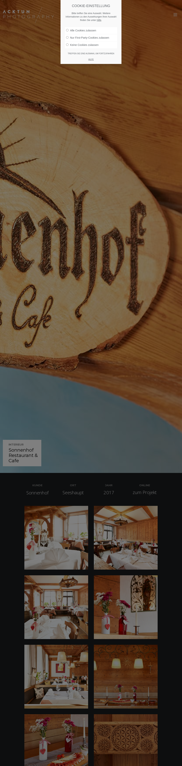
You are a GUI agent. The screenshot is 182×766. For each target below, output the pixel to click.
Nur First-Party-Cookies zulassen (87, 37)
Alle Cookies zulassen (81, 30)
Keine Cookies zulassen (82, 44)
